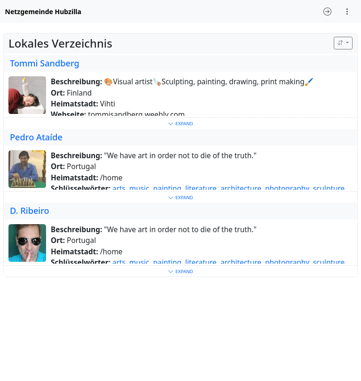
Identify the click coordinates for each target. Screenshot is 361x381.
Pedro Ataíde (36, 137)
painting (167, 189)
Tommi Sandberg (44, 63)
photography (287, 189)
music (139, 189)
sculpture (329, 189)
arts (119, 189)
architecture (240, 189)
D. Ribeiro (29, 210)
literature (201, 189)
